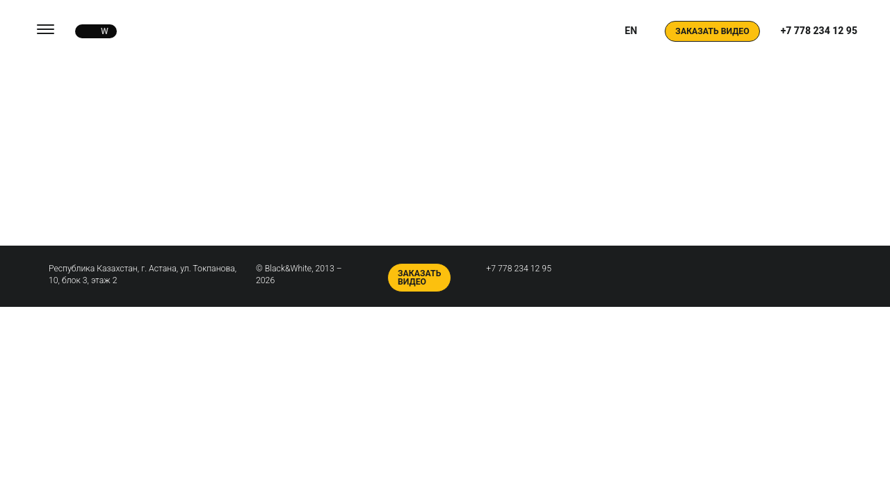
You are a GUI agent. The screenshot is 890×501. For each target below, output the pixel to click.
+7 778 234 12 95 (819, 30)
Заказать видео (712, 31)
